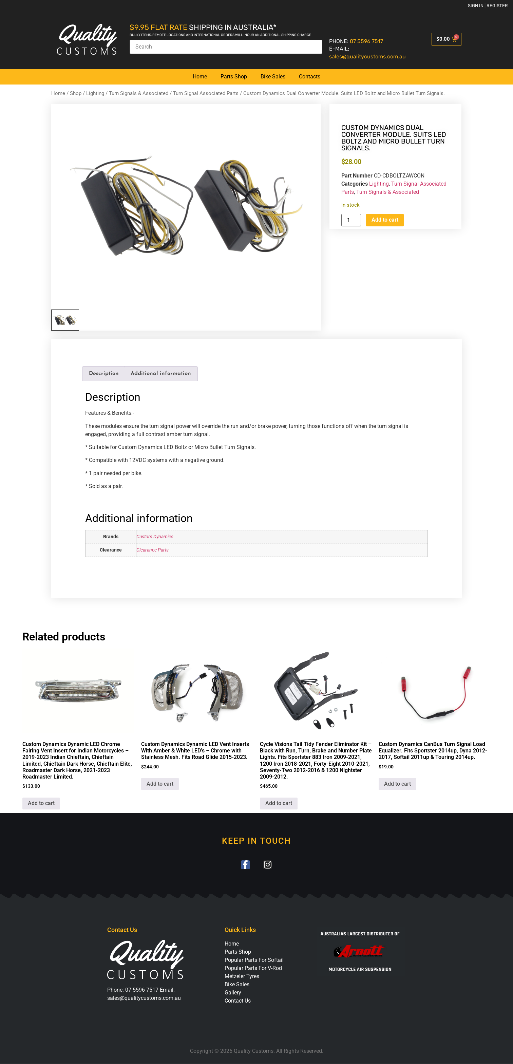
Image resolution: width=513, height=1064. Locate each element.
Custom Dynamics (154, 537)
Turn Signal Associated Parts (206, 93)
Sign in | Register (488, 5)
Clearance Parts (152, 550)
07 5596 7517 (366, 41)
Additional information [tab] (161, 373)
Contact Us (238, 1001)
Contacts (309, 76)
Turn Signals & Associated (138, 93)
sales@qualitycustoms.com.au (367, 56)
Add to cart (385, 220)
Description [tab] (104, 373)
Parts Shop (234, 76)
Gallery (233, 993)
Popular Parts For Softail (254, 960)
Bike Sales (273, 76)
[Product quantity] (351, 220)
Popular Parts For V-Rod (253, 968)
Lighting (95, 93)
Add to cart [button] (41, 803)
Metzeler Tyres (242, 976)
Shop (75, 93)
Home (200, 76)
